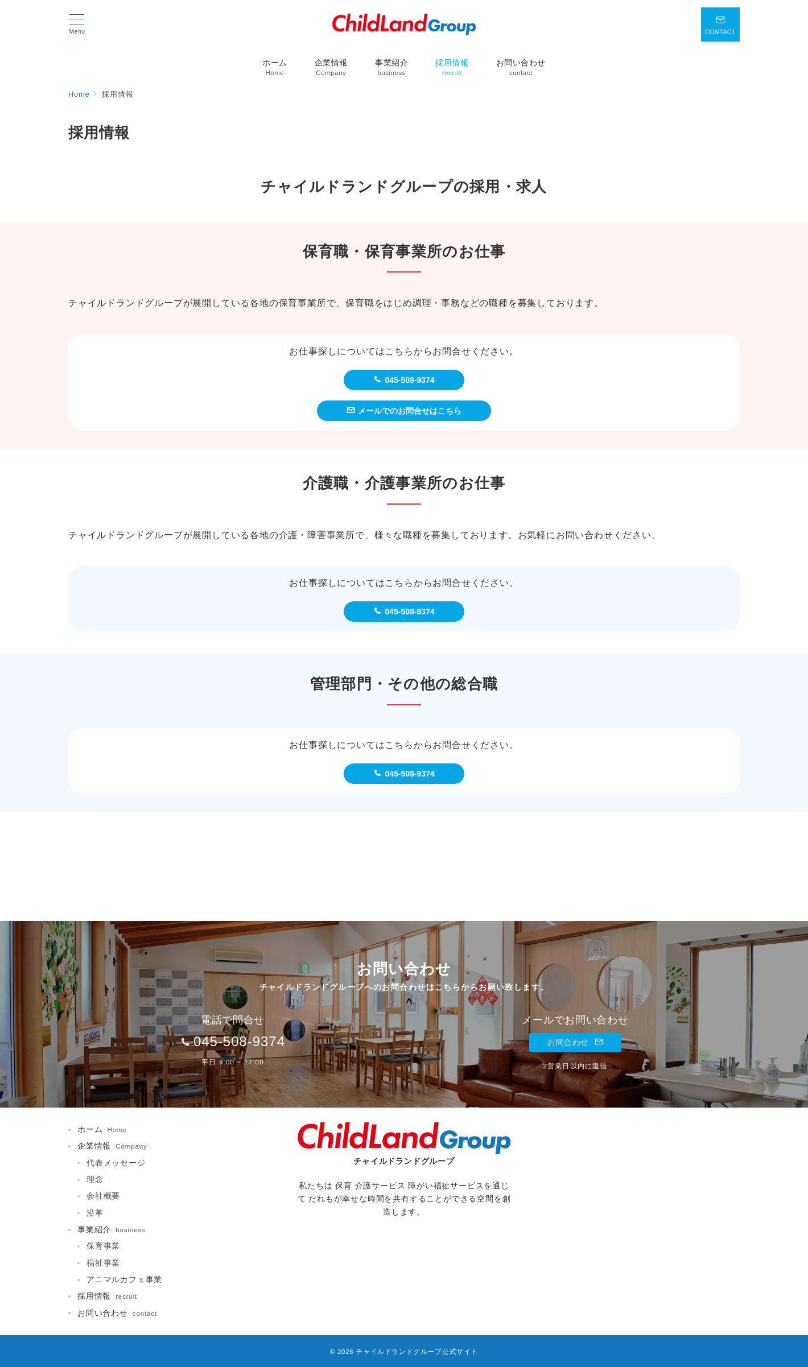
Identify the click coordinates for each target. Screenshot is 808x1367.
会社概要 (103, 1195)
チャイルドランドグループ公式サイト (417, 1351)
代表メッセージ (116, 1162)
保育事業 (103, 1245)
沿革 (95, 1212)
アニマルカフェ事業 (124, 1279)
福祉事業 (103, 1262)
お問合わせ (575, 1042)
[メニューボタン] (77, 24)
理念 (95, 1179)
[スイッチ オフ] (720, 24)
